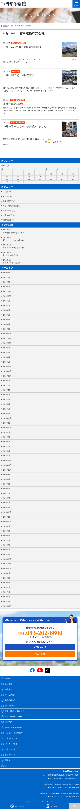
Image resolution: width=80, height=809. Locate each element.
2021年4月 (7, 451)
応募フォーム (10, 760)
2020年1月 (7, 508)
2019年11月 (7, 517)
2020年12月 (7, 461)
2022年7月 (7, 390)
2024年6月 (7, 310)
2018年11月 (7, 564)
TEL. (40, 633)
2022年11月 (7, 371)
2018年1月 (7, 601)
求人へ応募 (40, 654)
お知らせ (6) (7, 196)
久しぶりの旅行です (41, 253)
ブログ (7, 766)
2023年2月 (7, 362)
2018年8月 (7, 573)
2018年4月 (7, 592)
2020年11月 (7, 465)
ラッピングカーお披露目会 (41, 246)
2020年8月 (7, 475)
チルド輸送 (9, 706)
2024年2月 (7, 324)
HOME (5, 26)
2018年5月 (7, 587)
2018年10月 (7, 569)
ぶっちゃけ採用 (11, 744)
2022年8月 (7, 385)
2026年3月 (7, 273)
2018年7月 (7, 578)
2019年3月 (7, 545)
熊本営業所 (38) (9, 201)
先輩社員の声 (10, 749)
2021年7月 (7, 442)
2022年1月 (7, 414)
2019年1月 (7, 554)
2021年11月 (7, 423)
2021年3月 (7, 456)
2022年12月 (7, 367)
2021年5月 (7, 446)
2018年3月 (7, 597)
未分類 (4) (7, 192)
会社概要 (8, 684)
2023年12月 (7, 334)
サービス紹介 (10, 695)
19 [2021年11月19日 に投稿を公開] (51, 177)
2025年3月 (7, 287)
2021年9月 (7, 432)
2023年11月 (7, 338)
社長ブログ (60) (9, 215)
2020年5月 (7, 489)
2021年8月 (7, 437)
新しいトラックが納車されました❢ (41, 238)
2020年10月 (7, 470)
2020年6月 (7, 484)
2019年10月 (7, 522)
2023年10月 (7, 343)
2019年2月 (7, 550)
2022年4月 (7, 404)
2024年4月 (7, 320)
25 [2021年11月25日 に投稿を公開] (40, 179)
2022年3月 (7, 409)
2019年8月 (7, 531)
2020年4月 (7, 493)
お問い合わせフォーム (14, 717)
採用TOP (8, 722)
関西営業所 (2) (8, 220)
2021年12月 (7, 418)
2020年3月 (7, 498)
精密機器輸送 (10, 700)
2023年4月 (7, 357)
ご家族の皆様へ (11, 738)
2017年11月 (7, 606)
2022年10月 (7, 376)
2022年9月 (7, 381)
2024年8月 (7, 301)
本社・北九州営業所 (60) (12, 206)
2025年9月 (7, 277)
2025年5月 (7, 282)
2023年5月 (7, 352)
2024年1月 (7, 329)
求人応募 (51, 806)
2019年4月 (7, 540)
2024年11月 (7, 291)
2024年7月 (7, 306)
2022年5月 (7, 399)
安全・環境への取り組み (14, 711)
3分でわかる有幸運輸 (13, 727)
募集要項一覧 (10, 755)
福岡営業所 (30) (9, 211)
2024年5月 (7, 315)
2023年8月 (7, 348)
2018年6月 (7, 583)
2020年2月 (7, 503)
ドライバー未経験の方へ (14, 733)
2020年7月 (7, 479)
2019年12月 (7, 512)
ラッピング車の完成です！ (41, 261)
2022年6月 (7, 395)
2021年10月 (7, 428)
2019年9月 (7, 526)
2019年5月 (7, 536)
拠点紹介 (8, 689)
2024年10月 (7, 296)
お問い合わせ (40, 647)
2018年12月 (7, 559)
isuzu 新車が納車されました (41, 231)
